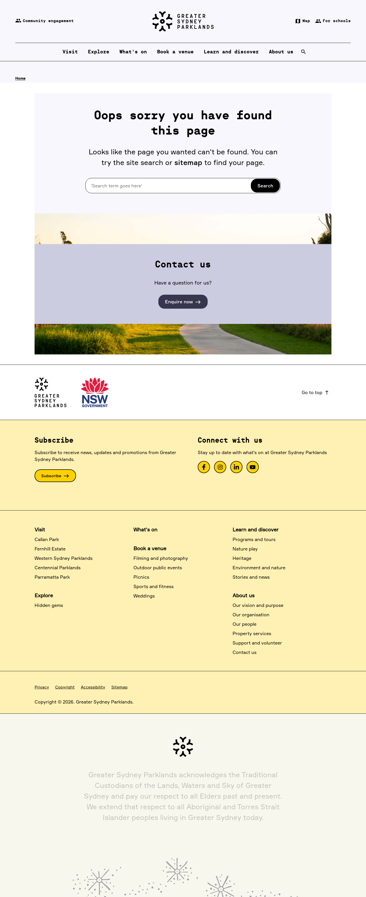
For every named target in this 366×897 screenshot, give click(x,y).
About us (243, 595)
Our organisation (251, 614)
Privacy (42, 687)
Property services (252, 633)
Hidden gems (49, 605)
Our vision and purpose (258, 605)
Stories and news (251, 577)
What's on (145, 529)
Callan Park (47, 539)
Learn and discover (256, 529)
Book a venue (149, 548)
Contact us (244, 652)
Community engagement (44, 21)
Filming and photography (160, 558)
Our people (244, 624)
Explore (44, 595)
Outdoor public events (157, 567)
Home (20, 78)
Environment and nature (259, 567)
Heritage (242, 558)
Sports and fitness (153, 586)
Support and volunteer (257, 643)
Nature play (245, 548)
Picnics (141, 577)
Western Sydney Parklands (64, 558)
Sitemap (119, 687)
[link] (204, 467)
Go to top (315, 392)
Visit (40, 529)
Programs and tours (254, 539)
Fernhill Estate (50, 548)
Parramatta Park (52, 577)
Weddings (144, 596)
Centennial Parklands (58, 567)
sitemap (188, 162)
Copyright (65, 687)
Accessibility (93, 687)
